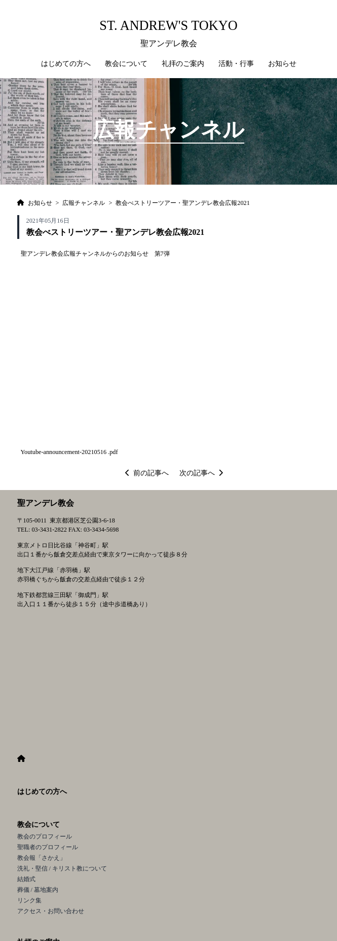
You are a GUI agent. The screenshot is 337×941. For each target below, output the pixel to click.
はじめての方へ (66, 63)
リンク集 (29, 900)
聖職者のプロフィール (47, 847)
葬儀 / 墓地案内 (38, 889)
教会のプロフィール (44, 836)
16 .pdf (109, 452)
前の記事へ (147, 473)
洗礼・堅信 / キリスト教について (62, 868)
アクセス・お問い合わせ (50, 911)
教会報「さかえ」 (41, 857)
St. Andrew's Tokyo (168, 25)
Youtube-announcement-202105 (60, 452)
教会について (38, 824)
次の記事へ (201, 473)
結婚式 (26, 879)
